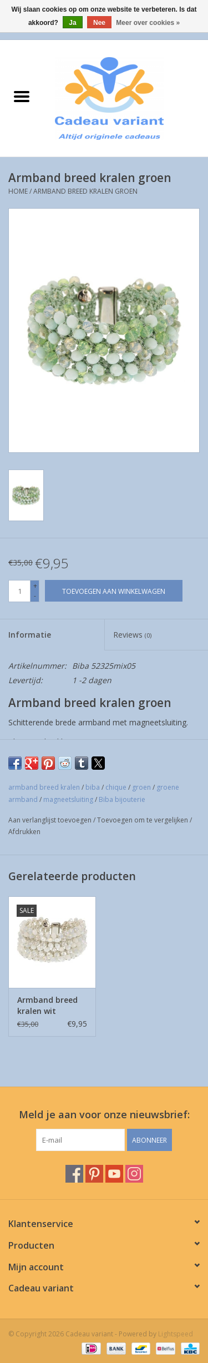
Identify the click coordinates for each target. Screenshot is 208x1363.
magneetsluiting (68, 799)
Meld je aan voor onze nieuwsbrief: (104, 1114)
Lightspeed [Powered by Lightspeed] (175, 1334)
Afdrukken (24, 831)
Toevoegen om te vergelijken (143, 820)
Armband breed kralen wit (47, 1005)
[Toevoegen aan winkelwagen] (113, 591)
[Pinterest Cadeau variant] (94, 1174)
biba (92, 787)
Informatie (29, 634)
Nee (99, 23)
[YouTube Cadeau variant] (114, 1174)
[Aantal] (19, 591)
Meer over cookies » (148, 23)
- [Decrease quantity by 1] (35, 595)
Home (18, 191)
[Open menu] (21, 96)
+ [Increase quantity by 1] (35, 585)
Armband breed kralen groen (85, 191)
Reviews (132, 634)
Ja (72, 23)
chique (115, 787)
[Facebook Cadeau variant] (74, 1174)
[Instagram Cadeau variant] (134, 1174)
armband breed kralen (44, 787)
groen (141, 787)
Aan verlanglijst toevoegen (50, 820)
